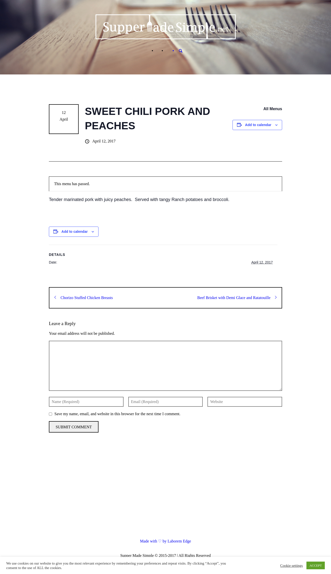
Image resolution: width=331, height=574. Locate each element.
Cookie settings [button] (291, 566)
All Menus (272, 109)
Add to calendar (258, 125)
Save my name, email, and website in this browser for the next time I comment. (117, 414)
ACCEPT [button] (315, 565)
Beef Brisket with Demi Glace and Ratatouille (237, 298)
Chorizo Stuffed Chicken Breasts (83, 298)
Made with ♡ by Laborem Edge (165, 541)
